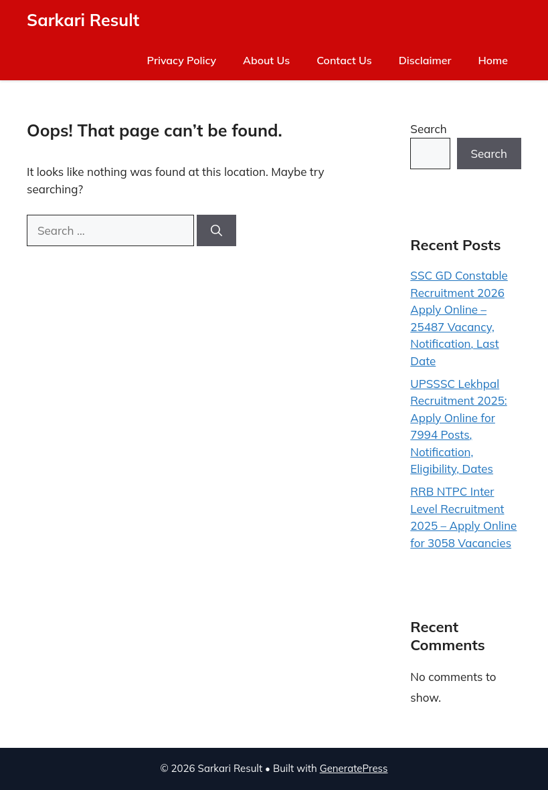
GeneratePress (354, 768)
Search (428, 129)
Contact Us (344, 60)
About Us (266, 60)
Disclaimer (425, 60)
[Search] (216, 231)
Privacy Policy (182, 60)
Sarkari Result (83, 19)
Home (493, 60)
